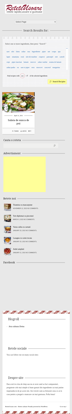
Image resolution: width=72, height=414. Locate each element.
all (27, 76)
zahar (24, 51)
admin (24, 131)
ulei (12, 51)
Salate (16, 131)
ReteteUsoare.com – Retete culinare (24, 9)
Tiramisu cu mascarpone (22, 205)
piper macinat (17, 62)
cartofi (62, 57)
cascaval (47, 67)
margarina (56, 67)
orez (33, 67)
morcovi (39, 67)
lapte (8, 57)
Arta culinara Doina (16, 326)
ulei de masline (31, 57)
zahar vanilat (42, 62)
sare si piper (25, 67)
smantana (15, 57)
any (22, 76)
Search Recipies (59, 82)
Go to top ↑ (63, 406)
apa (59, 51)
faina (18, 51)
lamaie (26, 62)
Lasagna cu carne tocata (22, 238)
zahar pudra (10, 67)
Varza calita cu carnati (21, 227)
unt (49, 51)
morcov (33, 62)
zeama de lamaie (55, 62)
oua (28, 51)
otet (56, 57)
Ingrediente (36, 51)
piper (44, 51)
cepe (8, 62)
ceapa (54, 51)
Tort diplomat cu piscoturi (23, 216)
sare (7, 51)
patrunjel (50, 57)
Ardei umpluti (18, 249)
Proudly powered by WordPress (37, 406)
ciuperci (42, 57)
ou (18, 67)
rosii (22, 57)
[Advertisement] (24, 174)
